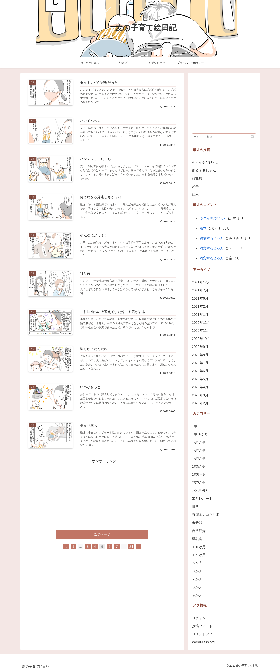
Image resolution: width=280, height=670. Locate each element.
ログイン (199, 618)
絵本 (195, 195)
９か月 (197, 595)
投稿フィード (202, 626)
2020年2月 (200, 403)
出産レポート (202, 498)
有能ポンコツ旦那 (205, 515)
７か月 (197, 579)
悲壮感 (197, 178)
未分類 (197, 523)
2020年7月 (200, 363)
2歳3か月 (199, 482)
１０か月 (199, 547)
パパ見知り (200, 490)
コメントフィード (205, 634)
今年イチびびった (205, 162)
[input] (224, 136)
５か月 (197, 563)
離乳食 (197, 539)
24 (131, 547)
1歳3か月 (199, 458)
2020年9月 (200, 347)
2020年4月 (200, 387)
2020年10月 (201, 339)
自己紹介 (199, 531)
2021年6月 (200, 298)
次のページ (102, 535)
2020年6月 (200, 371)
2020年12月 (201, 323)
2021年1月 (200, 315)
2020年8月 (200, 355)
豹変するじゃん (204, 170)
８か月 (197, 587)
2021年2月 (200, 306)
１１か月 (199, 555)
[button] (252, 136)
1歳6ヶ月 (199, 474)
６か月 (197, 571)
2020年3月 (200, 395)
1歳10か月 (200, 434)
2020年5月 (200, 379)
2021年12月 (201, 282)
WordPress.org (203, 642)
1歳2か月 (199, 450)
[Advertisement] (102, 491)
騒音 (195, 187)
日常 (195, 507)
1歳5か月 (199, 466)
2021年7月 (200, 290)
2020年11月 (201, 331)
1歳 (194, 426)
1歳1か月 (199, 442)
